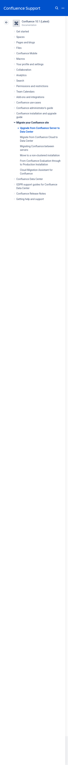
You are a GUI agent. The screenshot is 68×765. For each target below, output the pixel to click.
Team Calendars (25, 91)
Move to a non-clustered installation (40, 155)
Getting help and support (30, 199)
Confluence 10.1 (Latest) (35, 21)
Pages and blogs (25, 42)
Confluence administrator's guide (34, 108)
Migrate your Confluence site (32, 122)
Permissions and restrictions (32, 86)
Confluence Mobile (26, 53)
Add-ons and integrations (30, 97)
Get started (22, 31)
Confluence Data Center (29, 179)
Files (19, 47)
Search (57, 8)
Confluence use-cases (28, 102)
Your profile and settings (30, 64)
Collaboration (23, 69)
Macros (20, 58)
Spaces (20, 37)
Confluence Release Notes (31, 193)
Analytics (21, 75)
